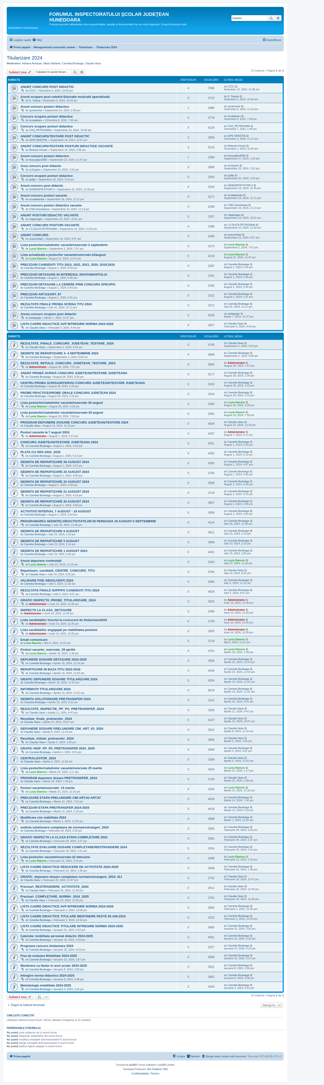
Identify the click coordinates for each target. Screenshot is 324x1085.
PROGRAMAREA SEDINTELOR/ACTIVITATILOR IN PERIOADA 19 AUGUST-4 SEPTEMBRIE (88, 521)
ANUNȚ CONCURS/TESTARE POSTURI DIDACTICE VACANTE (66, 146)
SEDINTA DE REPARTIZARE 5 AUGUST (49, 541)
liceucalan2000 (38, 159)
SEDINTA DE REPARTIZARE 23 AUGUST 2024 (54, 472)
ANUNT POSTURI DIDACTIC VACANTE (49, 215)
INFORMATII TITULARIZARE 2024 (45, 689)
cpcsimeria (35, 110)
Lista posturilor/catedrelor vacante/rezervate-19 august (61, 412)
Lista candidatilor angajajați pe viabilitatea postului (58, 630)
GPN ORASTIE (38, 140)
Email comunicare (34, 640)
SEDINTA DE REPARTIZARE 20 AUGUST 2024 (54, 501)
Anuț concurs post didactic (40, 166)
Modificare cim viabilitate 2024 (43, 817)
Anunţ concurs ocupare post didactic (48, 314)
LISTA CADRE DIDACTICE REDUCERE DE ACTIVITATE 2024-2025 (69, 867)
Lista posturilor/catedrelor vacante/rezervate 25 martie (61, 768)
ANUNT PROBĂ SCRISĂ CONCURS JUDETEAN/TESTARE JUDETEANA (73, 373)
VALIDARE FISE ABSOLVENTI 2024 (46, 580)
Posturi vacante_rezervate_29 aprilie (47, 649)
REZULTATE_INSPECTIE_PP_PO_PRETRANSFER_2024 (62, 709)
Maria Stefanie (52, 63)
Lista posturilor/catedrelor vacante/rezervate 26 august (61, 402)
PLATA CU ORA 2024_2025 (40, 452)
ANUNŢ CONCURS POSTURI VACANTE (49, 225)
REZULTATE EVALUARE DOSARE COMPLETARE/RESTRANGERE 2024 (73, 847)
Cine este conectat (20, 1015)
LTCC (32, 90)
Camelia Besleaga (72, 63)
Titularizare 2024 (24, 57)
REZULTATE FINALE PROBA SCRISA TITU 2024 (56, 304)
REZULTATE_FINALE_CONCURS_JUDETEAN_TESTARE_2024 (67, 343)
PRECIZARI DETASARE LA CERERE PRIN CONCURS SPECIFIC (68, 284)
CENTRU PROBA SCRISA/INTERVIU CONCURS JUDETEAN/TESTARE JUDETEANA (82, 383)
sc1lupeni (34, 169)
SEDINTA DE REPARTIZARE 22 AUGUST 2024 (54, 481)
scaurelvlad (36, 238)
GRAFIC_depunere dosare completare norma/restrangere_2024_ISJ (71, 877)
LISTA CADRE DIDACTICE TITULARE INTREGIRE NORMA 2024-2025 (71, 926)
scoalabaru (35, 120)
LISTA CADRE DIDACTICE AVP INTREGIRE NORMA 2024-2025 (67, 324)
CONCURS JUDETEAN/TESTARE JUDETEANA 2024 (59, 442)
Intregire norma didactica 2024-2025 (47, 975)
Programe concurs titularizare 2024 (46, 946)
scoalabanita (36, 199)
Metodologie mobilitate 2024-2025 (45, 985)
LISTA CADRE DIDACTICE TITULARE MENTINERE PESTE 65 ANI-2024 (73, 916)
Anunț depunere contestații (41, 560)
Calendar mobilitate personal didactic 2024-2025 (56, 936)
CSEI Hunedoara (39, 209)
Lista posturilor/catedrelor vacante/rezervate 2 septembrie (64, 245)
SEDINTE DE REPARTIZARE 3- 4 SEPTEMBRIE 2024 (59, 353)
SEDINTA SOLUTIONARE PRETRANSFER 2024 (55, 699)
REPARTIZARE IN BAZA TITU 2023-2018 (50, 669)
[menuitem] (37, 40)
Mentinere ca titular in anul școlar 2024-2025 (53, 965)
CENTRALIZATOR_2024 (38, 758)
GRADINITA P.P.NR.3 (41, 189)
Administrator (37, 366)
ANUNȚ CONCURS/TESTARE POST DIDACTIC (54, 136)
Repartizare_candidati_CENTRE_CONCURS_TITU (57, 570)
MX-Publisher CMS (157, 1069)
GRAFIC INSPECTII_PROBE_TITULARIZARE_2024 (58, 600)
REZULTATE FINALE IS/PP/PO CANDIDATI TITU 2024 (59, 590)
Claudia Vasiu (93, 63)
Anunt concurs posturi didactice (44, 106)
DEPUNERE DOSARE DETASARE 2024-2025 (53, 659)
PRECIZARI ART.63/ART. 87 (40, 294)
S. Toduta (34, 100)
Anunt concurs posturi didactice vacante (51, 205)
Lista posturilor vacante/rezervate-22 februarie (55, 857)
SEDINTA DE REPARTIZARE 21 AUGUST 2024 (54, 491)
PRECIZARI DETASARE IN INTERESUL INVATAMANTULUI (63, 274)
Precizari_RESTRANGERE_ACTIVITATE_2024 (54, 886)
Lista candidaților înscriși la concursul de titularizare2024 (63, 620)
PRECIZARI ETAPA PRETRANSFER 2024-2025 (54, 807)
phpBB (132, 1065)
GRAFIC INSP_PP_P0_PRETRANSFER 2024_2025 (57, 748)
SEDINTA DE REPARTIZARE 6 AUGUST (49, 531)
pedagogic (35, 317)
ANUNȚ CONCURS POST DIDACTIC (47, 87)
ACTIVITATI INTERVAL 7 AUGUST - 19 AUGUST (55, 511)
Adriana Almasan (32, 63)
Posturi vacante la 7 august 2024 (45, 432)
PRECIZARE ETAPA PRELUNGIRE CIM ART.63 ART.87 (60, 798)
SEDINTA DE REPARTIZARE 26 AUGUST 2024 (54, 462)
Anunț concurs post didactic (41, 185)
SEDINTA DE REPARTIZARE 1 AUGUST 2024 (53, 551)
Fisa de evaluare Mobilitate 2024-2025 (48, 956)
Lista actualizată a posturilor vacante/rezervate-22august (63, 255)
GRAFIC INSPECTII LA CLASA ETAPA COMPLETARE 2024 (64, 837)
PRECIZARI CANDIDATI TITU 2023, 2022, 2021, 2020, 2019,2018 (67, 264)
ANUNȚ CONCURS (34, 235)
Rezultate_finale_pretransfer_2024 (46, 719)
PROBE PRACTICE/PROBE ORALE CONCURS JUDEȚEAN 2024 (68, 393)
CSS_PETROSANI (40, 130)
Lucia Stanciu (37, 248)
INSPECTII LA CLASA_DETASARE (46, 610)
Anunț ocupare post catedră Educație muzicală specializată (65, 97)
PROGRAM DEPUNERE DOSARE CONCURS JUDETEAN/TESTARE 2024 (74, 422)
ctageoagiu (35, 219)
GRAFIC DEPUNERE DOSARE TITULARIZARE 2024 (58, 679)
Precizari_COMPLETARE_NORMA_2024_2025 (54, 896)
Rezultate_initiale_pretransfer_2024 (47, 738)
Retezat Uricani (38, 149)
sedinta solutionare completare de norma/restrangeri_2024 (64, 827)
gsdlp (32, 179)
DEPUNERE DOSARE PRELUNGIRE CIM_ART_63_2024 (61, 728)
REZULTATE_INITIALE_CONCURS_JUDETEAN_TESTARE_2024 (67, 363)
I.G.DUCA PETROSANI (43, 228)
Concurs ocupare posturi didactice (46, 116)
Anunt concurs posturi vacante (43, 195)
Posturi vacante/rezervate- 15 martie (47, 788)
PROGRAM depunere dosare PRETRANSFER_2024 (58, 778)
